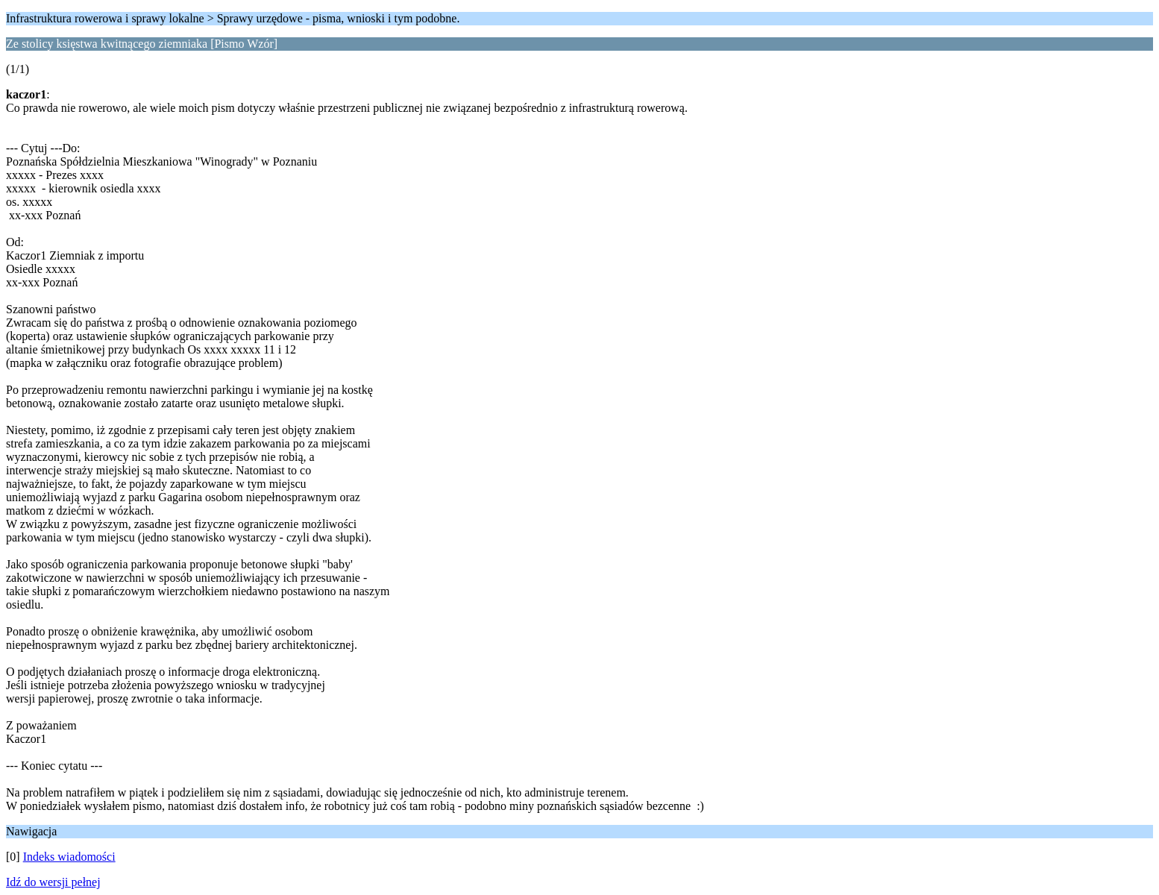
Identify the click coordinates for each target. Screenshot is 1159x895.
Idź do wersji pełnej (53, 882)
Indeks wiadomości (69, 856)
